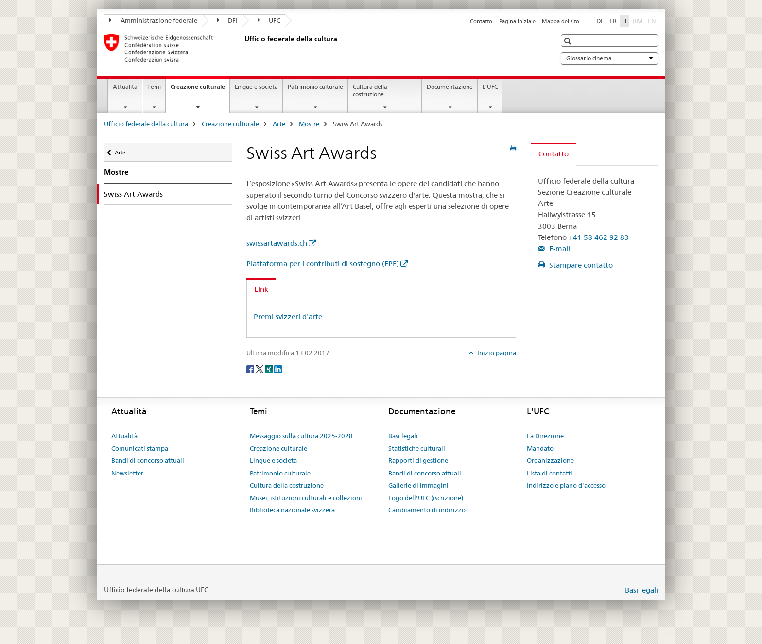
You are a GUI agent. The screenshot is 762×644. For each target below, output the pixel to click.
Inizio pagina (496, 352)
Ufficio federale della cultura (146, 124)
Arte (279, 124)
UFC (269, 20)
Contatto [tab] (553, 153)
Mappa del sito (560, 21)
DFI (227, 20)
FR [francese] (613, 21)
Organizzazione (550, 460)
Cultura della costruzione (370, 90)
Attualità (125, 86)
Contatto (481, 21)
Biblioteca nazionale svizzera (292, 510)
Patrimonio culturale (315, 86)
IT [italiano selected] (624, 21)
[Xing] (269, 369)
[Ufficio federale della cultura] (242, 48)
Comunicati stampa (139, 448)
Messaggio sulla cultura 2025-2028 (301, 436)
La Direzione (545, 436)
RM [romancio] (638, 20)
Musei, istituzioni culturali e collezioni (306, 498)
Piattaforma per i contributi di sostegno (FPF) (322, 263)
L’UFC (490, 86)
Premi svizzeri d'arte (288, 316)
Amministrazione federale (153, 20)
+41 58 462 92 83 (599, 237)
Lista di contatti (549, 473)
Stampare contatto (580, 265)
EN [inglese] (653, 20)
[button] (568, 41)
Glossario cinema (609, 58)
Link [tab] (261, 289)
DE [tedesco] (600, 21)
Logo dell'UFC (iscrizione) (425, 498)
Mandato (540, 448)
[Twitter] (260, 369)
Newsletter (127, 473)
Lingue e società (256, 86)
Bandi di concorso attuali (147, 460)
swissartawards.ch (276, 243)
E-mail (558, 248)
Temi (154, 86)
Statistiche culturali (416, 448)
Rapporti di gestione (418, 460)
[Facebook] (251, 369)
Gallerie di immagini (418, 485)
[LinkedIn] (278, 369)
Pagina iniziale (517, 21)
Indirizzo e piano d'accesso (566, 485)
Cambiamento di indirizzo (427, 510)
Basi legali (403, 436)
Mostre (309, 124)
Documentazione (450, 86)
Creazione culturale (200, 90)
